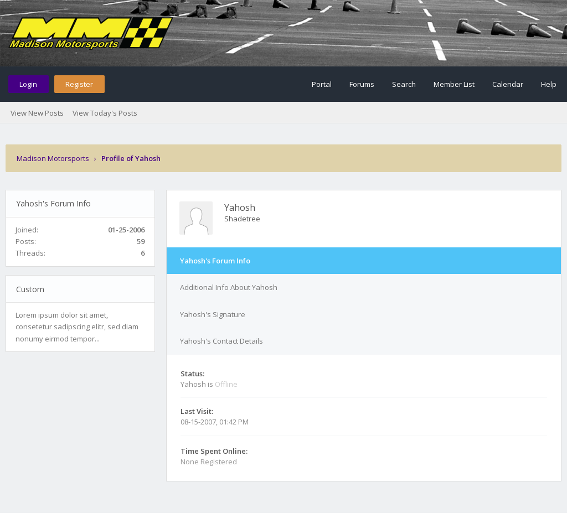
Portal (322, 84)
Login (28, 84)
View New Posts (37, 113)
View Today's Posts (105, 113)
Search (404, 84)
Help (548, 84)
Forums (361, 84)
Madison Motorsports (53, 158)
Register (79, 84)
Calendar (507, 84)
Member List (454, 84)
